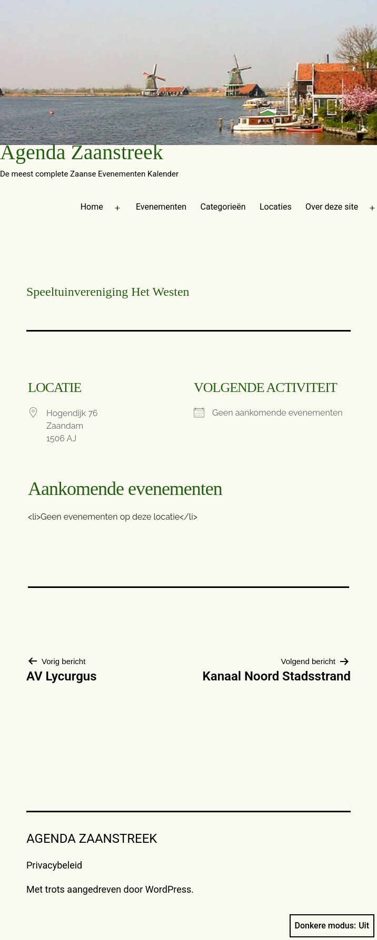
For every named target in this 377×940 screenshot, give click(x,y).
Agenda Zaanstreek (81, 152)
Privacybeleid (54, 865)
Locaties (276, 207)
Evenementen (161, 207)
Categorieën (223, 207)
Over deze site (331, 207)
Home (92, 207)
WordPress (168, 889)
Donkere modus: (332, 926)
